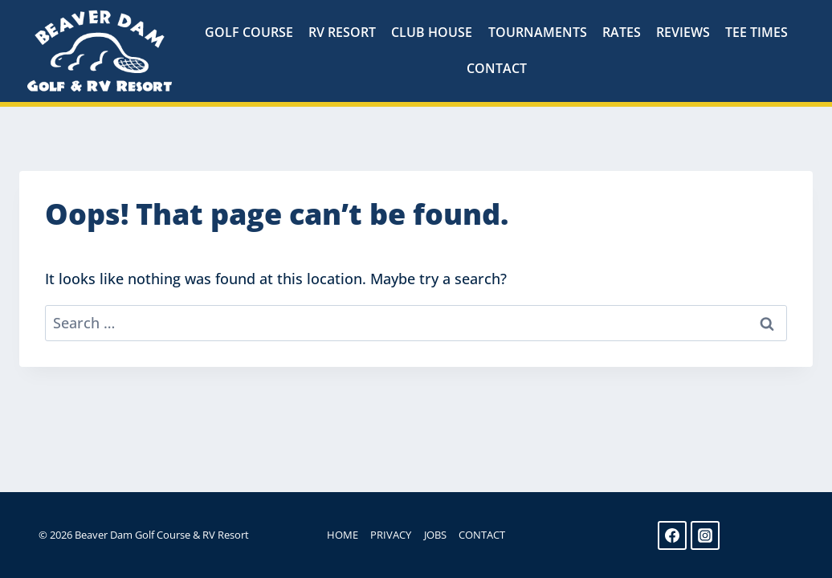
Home (342, 534)
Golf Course (249, 32)
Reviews (683, 32)
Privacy (390, 534)
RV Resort (342, 32)
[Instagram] (705, 535)
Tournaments (537, 32)
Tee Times (756, 32)
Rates (621, 32)
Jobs (435, 534)
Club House (431, 32)
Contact (497, 68)
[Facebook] (672, 535)
